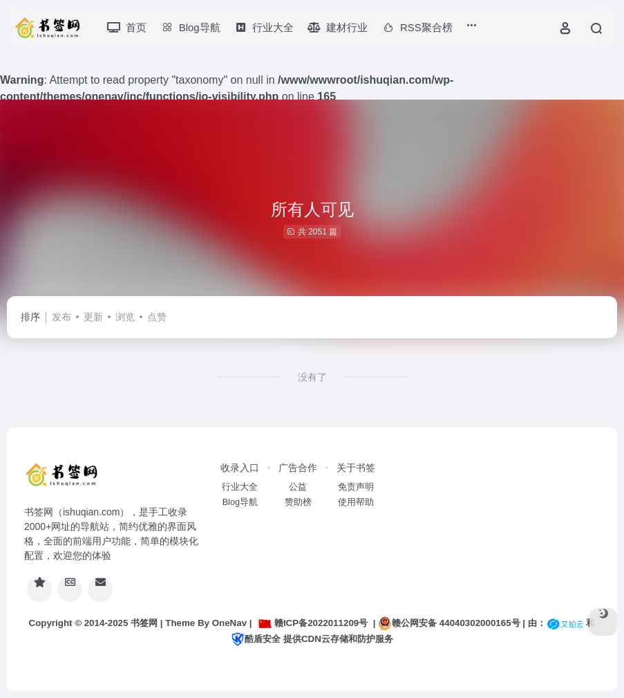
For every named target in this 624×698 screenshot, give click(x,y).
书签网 (144, 623)
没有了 (312, 377)
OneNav (229, 623)
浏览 (125, 316)
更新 (93, 316)
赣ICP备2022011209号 (312, 623)
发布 (61, 316)
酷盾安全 (256, 639)
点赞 (157, 316)
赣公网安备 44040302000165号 (449, 623)
